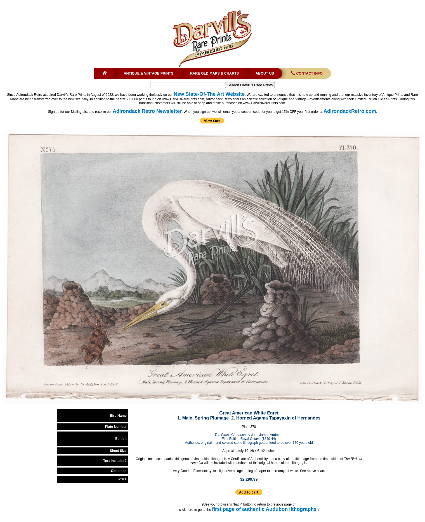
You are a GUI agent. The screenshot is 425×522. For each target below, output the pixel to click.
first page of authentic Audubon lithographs (264, 509)
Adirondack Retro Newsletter (147, 111)
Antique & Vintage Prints (148, 73)
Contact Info (306, 73)
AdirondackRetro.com (350, 111)
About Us (265, 73)
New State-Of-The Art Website (209, 94)
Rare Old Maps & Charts (214, 73)
